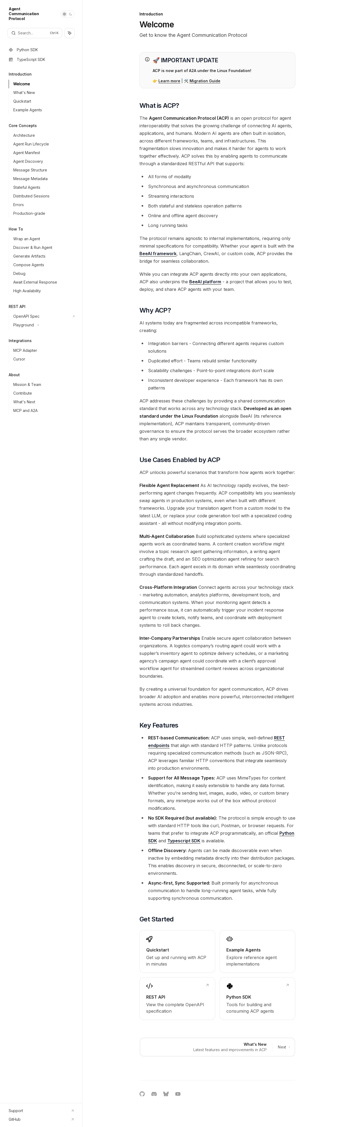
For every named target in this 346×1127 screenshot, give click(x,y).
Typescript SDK (183, 840)
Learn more (169, 81)
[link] (177, 951)
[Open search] (35, 33)
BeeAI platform (205, 281)
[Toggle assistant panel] (69, 33)
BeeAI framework (158, 253)
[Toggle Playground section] (43, 325)
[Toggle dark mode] (67, 14)
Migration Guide (205, 81)
